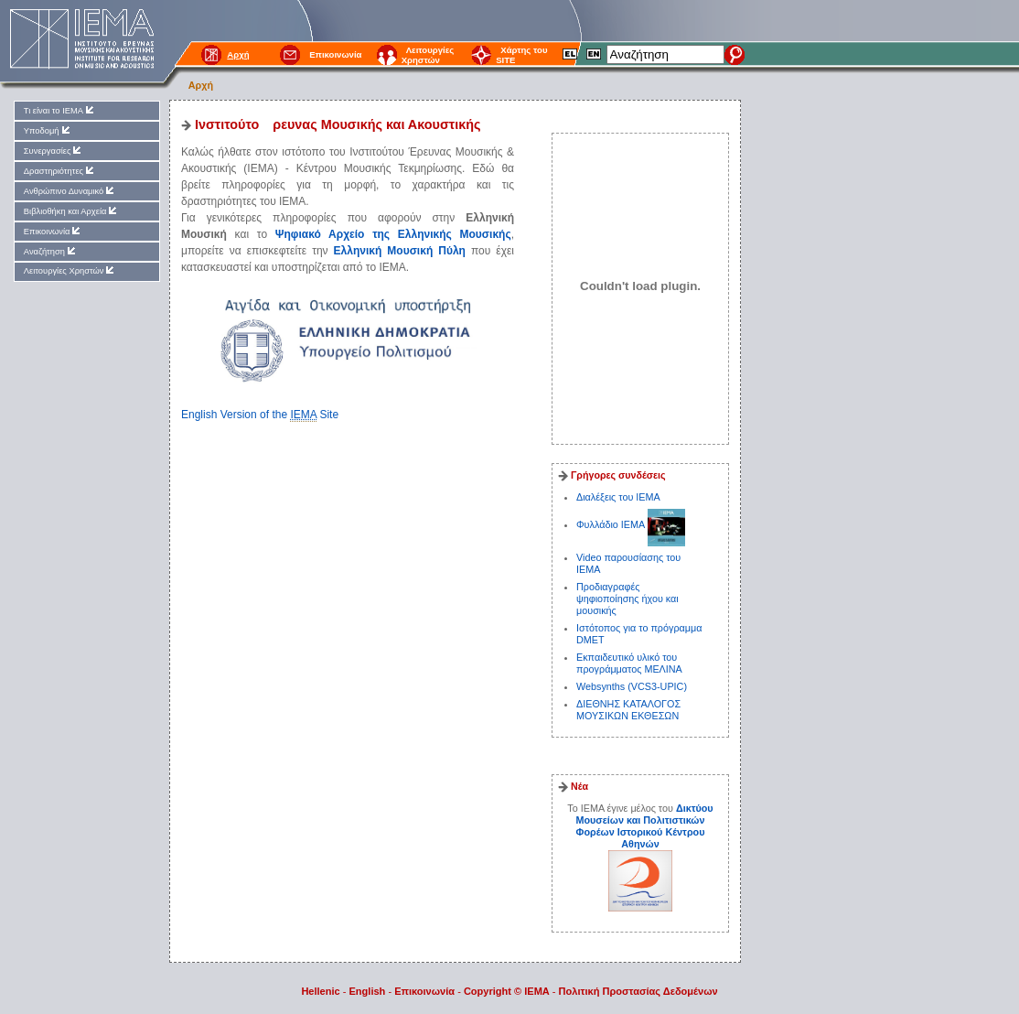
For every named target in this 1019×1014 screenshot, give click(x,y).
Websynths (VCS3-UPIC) (631, 686)
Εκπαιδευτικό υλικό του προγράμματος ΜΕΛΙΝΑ (629, 663)
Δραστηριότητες (60, 171)
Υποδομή (48, 130)
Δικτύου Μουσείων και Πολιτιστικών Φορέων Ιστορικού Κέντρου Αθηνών (644, 826)
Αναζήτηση (51, 251)
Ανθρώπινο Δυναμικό (70, 191)
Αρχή (200, 85)
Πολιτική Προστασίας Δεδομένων (638, 991)
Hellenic (320, 991)
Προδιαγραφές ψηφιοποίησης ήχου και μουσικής (627, 598)
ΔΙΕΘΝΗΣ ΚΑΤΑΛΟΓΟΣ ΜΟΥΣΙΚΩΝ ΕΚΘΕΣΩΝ (628, 709)
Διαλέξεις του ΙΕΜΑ (618, 496)
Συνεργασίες (54, 151)
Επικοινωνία (335, 54)
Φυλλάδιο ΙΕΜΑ (612, 524)
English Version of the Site (259, 415)
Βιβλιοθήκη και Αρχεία (72, 211)
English (367, 991)
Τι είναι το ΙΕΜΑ (60, 110)
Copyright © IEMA (507, 991)
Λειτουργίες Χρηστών (428, 55)
